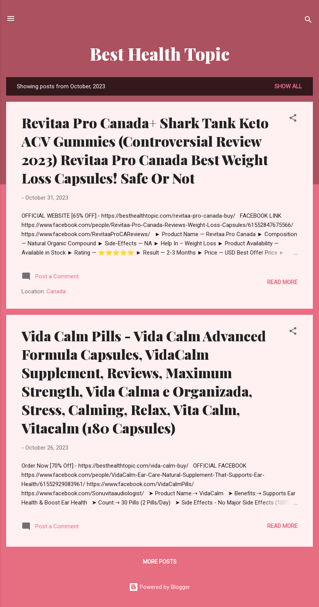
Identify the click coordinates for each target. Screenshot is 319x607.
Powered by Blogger (159, 587)
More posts (160, 562)
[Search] (308, 21)
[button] (293, 119)
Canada (56, 291)
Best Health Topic (160, 53)
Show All (288, 86)
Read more (282, 282)
